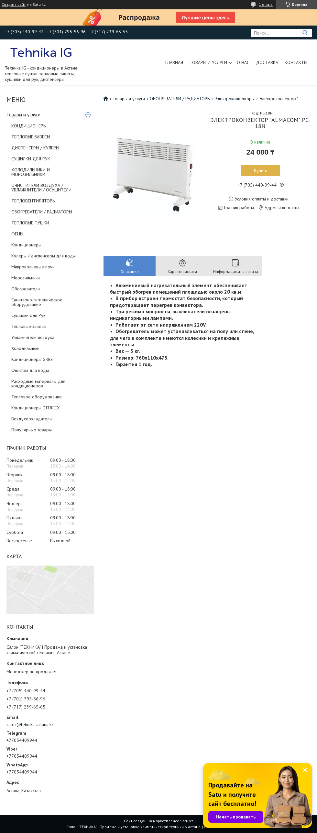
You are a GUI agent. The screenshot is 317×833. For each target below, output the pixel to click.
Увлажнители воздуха (32, 337)
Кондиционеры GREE (32, 359)
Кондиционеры (26, 245)
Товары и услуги (208, 62)
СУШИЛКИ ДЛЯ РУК (30, 159)
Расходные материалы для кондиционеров (38, 383)
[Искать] (305, 33)
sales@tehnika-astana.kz (30, 724)
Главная (174, 62)
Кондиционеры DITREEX (35, 408)
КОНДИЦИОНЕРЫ (29, 126)
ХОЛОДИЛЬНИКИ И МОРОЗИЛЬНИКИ (30, 172)
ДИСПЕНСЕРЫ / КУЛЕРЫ (35, 148)
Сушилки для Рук (28, 315)
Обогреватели (25, 289)
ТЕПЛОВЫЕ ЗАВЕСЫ (30, 137)
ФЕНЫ (17, 234)
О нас (243, 62)
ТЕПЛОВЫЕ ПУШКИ (30, 223)
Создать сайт (14, 4)
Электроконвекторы (235, 98)
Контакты (296, 62)
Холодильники (25, 348)
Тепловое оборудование (36, 397)
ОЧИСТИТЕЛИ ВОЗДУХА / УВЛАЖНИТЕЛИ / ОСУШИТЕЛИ (41, 187)
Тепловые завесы (28, 326)
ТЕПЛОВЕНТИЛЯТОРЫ (33, 201)
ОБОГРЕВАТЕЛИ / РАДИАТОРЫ (41, 212)
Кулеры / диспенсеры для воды (43, 256)
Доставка (267, 62)
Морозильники (25, 278)
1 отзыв (266, 4)
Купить (260, 170)
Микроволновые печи (33, 267)
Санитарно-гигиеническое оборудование (36, 302)
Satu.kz (186, 820)
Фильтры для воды (30, 370)
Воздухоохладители (31, 419)
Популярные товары (31, 430)
